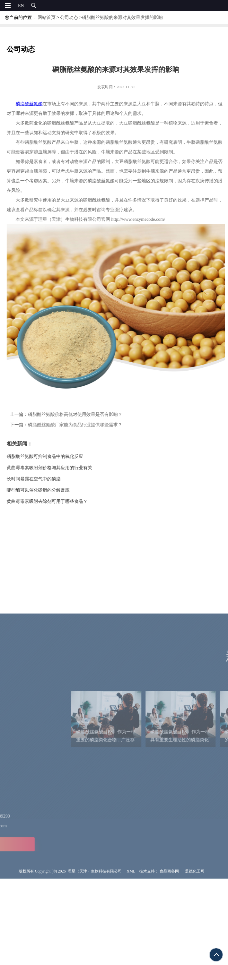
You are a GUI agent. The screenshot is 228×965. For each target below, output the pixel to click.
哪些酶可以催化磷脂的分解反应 (49, 490)
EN (21, 5)
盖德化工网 (194, 961)
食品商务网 (169, 961)
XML (131, 961)
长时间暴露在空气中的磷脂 (45, 479)
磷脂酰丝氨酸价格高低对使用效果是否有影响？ (86, 414)
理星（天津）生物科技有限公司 (95, 961)
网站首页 (47, 17)
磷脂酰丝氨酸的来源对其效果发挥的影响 (122, 17)
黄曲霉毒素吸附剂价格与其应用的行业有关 (60, 467)
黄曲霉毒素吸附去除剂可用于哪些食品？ (58, 501)
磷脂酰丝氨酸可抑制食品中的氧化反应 (56, 456)
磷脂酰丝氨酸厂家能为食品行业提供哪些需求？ (86, 424)
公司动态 (69, 17)
